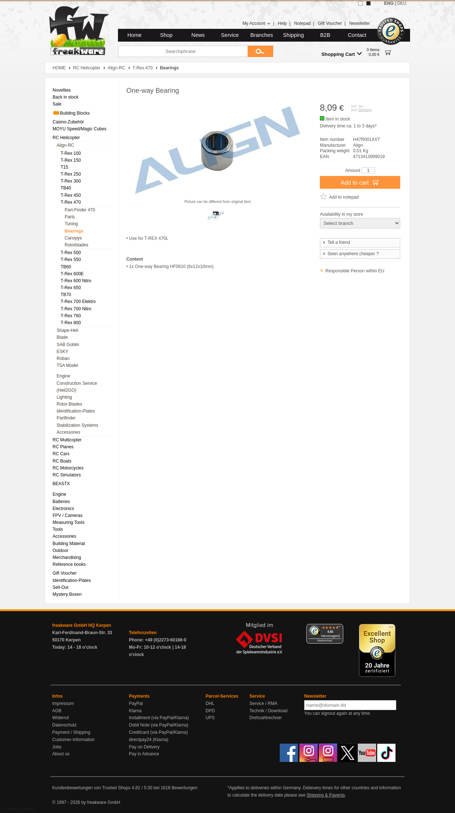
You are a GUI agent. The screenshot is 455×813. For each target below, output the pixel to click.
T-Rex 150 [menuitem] (71, 160)
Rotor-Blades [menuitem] (69, 404)
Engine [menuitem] (63, 376)
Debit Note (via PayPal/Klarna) (158, 725)
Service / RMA (263, 703)
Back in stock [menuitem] (66, 97)
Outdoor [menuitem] (60, 550)
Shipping (293, 35)
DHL (210, 703)
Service (230, 35)
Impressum (63, 703)
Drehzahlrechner (265, 717)
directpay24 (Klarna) (148, 739)
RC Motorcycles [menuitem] (68, 468)
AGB (56, 710)
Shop (166, 35)
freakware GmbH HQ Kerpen (81, 625)
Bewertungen (185, 787)
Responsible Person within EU (354, 270)
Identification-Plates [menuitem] (76, 411)
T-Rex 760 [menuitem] (71, 315)
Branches (262, 35)
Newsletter (359, 23)
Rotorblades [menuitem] (76, 245)
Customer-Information (73, 739)
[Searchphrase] (183, 51)
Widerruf (60, 717)
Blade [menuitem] (62, 337)
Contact (357, 35)
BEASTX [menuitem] (61, 483)
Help (282, 23)
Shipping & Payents (326, 795)
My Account (256, 23)
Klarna (135, 710)
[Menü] (338, 628)
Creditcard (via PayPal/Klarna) (158, 732)
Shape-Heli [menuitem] (67, 330)
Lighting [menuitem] (64, 397)
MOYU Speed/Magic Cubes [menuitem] (79, 128)
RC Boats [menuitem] (62, 461)
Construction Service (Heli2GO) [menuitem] (77, 387)
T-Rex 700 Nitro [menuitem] (76, 308)
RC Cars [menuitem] (61, 453)
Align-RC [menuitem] (65, 145)
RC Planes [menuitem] (63, 446)
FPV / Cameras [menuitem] (68, 515)
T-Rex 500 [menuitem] (71, 252)
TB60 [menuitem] (66, 266)
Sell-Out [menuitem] (60, 587)
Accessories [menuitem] (68, 432)
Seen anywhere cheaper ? (350, 253)
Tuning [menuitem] (71, 223)
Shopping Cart (341, 54)
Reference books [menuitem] (69, 564)
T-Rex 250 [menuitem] (71, 174)
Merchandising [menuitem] (67, 557)
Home (134, 35)
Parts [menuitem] (70, 216)
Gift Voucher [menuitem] (65, 573)
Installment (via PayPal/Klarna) (159, 717)
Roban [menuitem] (63, 358)
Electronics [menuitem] (63, 508)
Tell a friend (336, 242)
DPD (210, 710)
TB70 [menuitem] (66, 294)
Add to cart (360, 182)
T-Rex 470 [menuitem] (71, 202)
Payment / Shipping (71, 732)
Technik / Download (268, 710)
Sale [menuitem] (57, 104)
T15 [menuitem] (64, 167)
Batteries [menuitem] (61, 501)
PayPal (136, 703)
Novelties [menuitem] (61, 90)
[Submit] (260, 51)
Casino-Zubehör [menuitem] (68, 121)
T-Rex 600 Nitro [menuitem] (76, 280)
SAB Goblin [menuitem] (68, 344)
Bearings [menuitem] (74, 231)
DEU (401, 3)
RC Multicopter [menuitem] (67, 439)
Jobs (56, 746)
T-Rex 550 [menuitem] (71, 259)
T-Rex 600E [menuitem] (72, 273)
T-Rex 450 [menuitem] (71, 195)
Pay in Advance (144, 753)
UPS (210, 717)
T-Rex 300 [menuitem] (71, 181)
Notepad (302, 23)
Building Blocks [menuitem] (71, 113)
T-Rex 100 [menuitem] (71, 153)
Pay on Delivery (144, 746)
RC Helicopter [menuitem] (66, 137)
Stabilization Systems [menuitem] (77, 425)
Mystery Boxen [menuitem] (67, 594)
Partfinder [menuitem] (66, 418)
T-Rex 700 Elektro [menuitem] (78, 301)
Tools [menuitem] (58, 529)
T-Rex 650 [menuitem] (71, 287)
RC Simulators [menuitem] (67, 475)
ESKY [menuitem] (62, 351)
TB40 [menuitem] (66, 188)
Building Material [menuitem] (69, 543)
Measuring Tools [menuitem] (68, 522)
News (198, 35)
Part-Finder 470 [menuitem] (80, 209)
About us (60, 753)
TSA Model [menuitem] (67, 365)
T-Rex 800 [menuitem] (71, 322)
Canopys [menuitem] (73, 238)
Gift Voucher (330, 23)
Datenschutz (64, 725)
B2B (325, 35)
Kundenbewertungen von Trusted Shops (91, 787)
